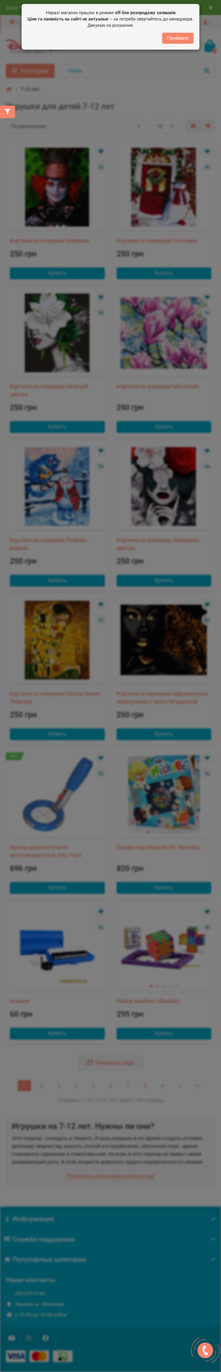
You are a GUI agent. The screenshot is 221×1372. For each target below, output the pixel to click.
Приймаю (178, 38)
